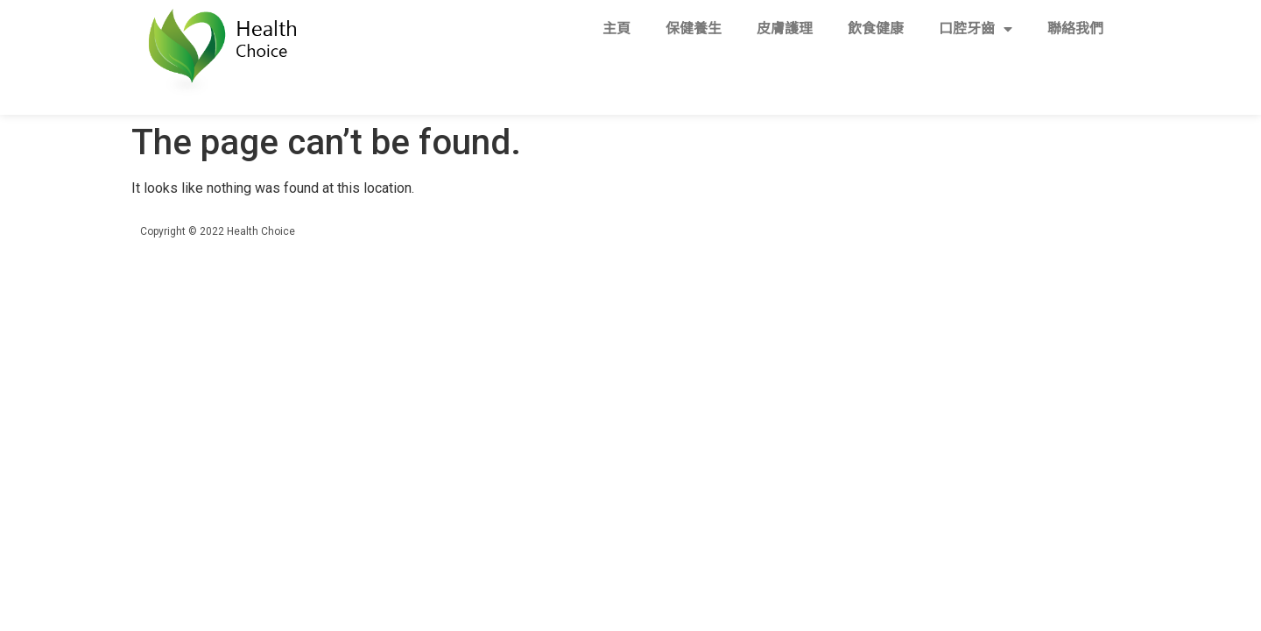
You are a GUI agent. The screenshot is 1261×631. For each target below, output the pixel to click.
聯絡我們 (1075, 28)
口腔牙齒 (975, 29)
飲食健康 (876, 28)
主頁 (616, 28)
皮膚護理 (785, 28)
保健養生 (694, 28)
